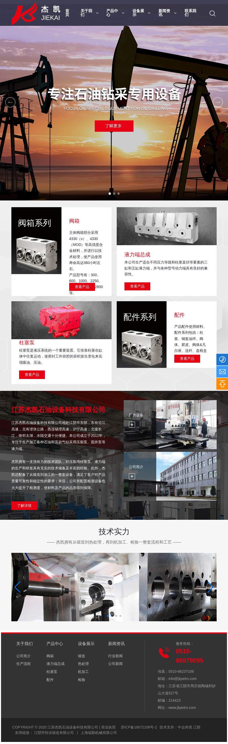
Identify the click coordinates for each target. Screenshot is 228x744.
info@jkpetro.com (183, 679)
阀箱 (74, 221)
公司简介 (136, 467)
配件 (179, 315)
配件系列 (139, 317)
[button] (109, 193)
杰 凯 (51, 9)
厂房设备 (136, 415)
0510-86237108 (181, 671)
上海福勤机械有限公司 (99, 733)
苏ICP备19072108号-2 (139, 727)
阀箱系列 (34, 223)
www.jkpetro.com (182, 708)
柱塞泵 (27, 342)
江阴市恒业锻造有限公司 (54, 733)
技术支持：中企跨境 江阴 (180, 727)
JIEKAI (50, 17)
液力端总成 (137, 254)
